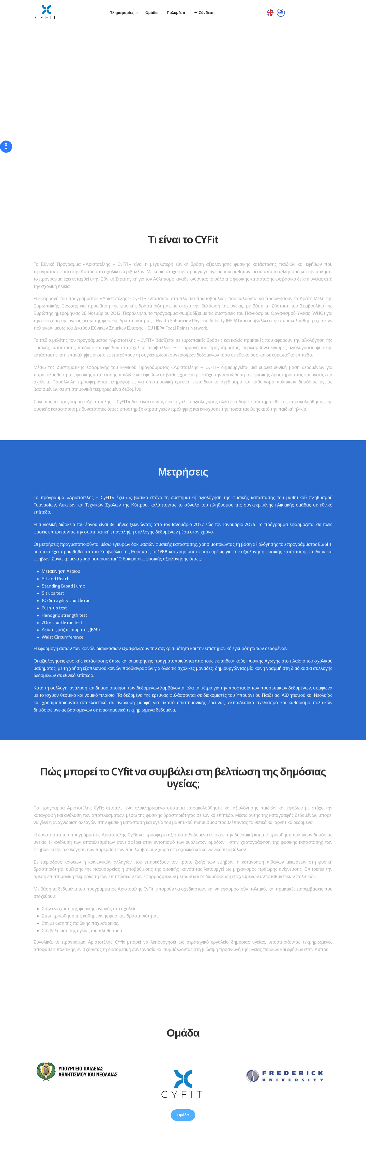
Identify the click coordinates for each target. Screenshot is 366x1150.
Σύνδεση (204, 12)
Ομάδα (151, 12)
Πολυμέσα (176, 12)
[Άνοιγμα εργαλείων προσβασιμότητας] (6, 147)
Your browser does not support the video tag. (183, 114)
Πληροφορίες (122, 12)
